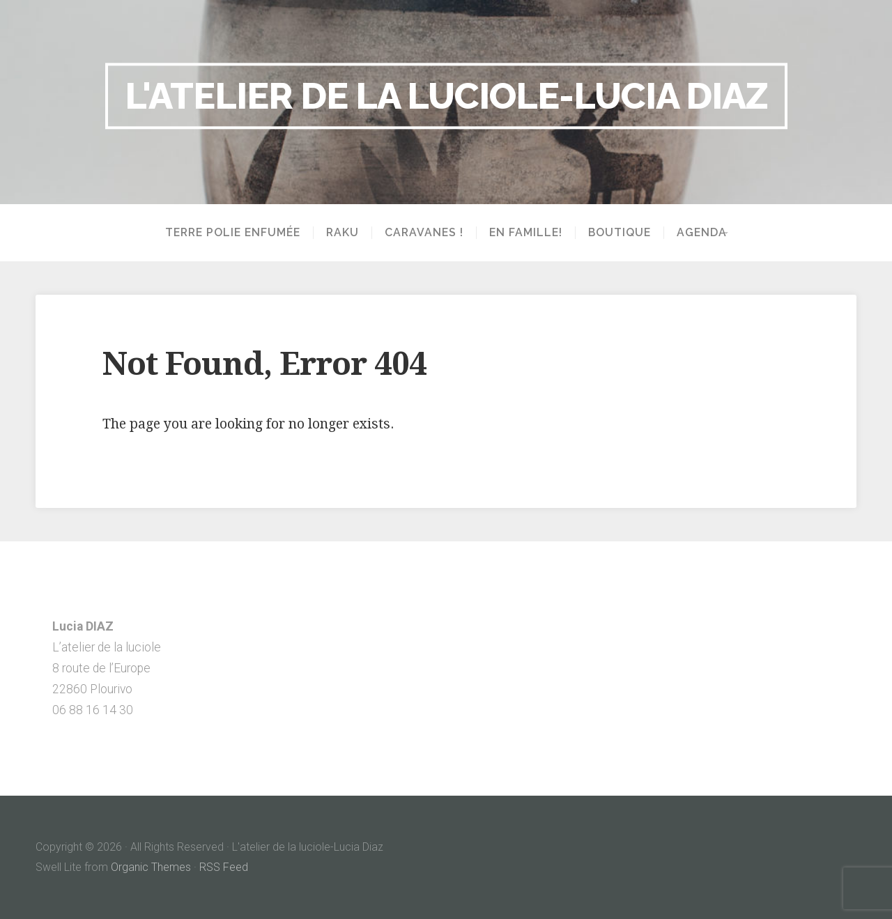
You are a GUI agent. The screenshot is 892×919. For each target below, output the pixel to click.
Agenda (697, 232)
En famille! (521, 232)
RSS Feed (223, 867)
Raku (337, 232)
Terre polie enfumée (227, 232)
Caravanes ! (419, 232)
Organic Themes (151, 867)
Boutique (614, 232)
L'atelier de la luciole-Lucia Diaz (446, 95)
